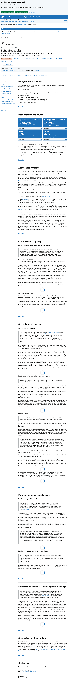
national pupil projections (40, 523)
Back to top (3, 110)
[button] (30, 128)
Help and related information (40, 75)
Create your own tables (6, 61)
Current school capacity (6, 91)
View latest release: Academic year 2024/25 (25, 58)
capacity (29, 262)
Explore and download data (16, 75)
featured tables (46, 196)
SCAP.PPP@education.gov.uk (29, 671)
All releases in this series (43, 58)
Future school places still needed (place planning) (7, 100)
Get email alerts (8, 64)
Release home (4, 75)
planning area (21, 180)
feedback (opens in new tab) (20, 24)
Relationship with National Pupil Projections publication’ (41, 526)
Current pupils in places (6, 93)
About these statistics (6, 88)
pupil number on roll (54, 332)
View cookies (32, 12)
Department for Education (8, 70)
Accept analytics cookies (8, 12)
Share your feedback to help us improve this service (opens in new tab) (18, 21)
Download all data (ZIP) (56, 58)
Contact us (3, 106)
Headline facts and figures (7, 86)
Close (65, 20)
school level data (26, 199)
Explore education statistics (33, 17)
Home (2, 37)
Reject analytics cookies (21, 12)
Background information (7, 84)
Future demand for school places (7, 96)
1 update (37, 70)
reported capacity (42, 334)
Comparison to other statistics (8, 103)
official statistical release (41, 649)
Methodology (28, 75)
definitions (20, 209)
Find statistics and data (9, 37)
